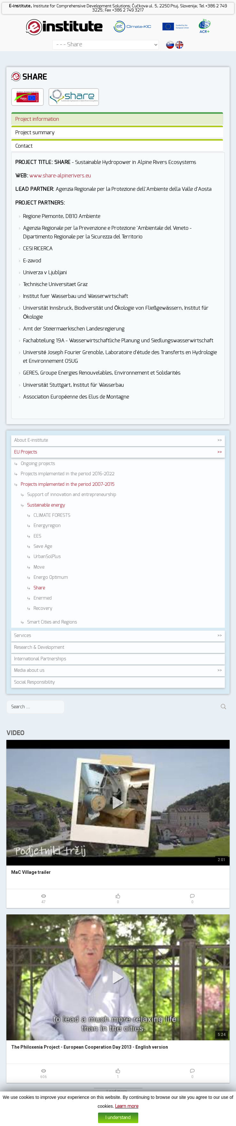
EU (25, 452)
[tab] (117, 118)
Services (22, 635)
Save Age (43, 546)
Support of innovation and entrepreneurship (71, 495)
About (31, 440)
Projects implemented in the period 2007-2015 (67, 484)
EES (37, 536)
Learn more (126, 1107)
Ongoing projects (38, 464)
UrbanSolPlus (47, 557)
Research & (39, 647)
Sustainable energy (46, 505)
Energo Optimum (51, 577)
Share (39, 588)
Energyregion (47, 526)
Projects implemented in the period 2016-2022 (67, 474)
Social (34, 682)
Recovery (43, 608)
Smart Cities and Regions (52, 622)
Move (39, 567)
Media (29, 670)
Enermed (43, 598)
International (40, 659)
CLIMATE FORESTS (52, 515)
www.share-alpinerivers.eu (60, 175)
